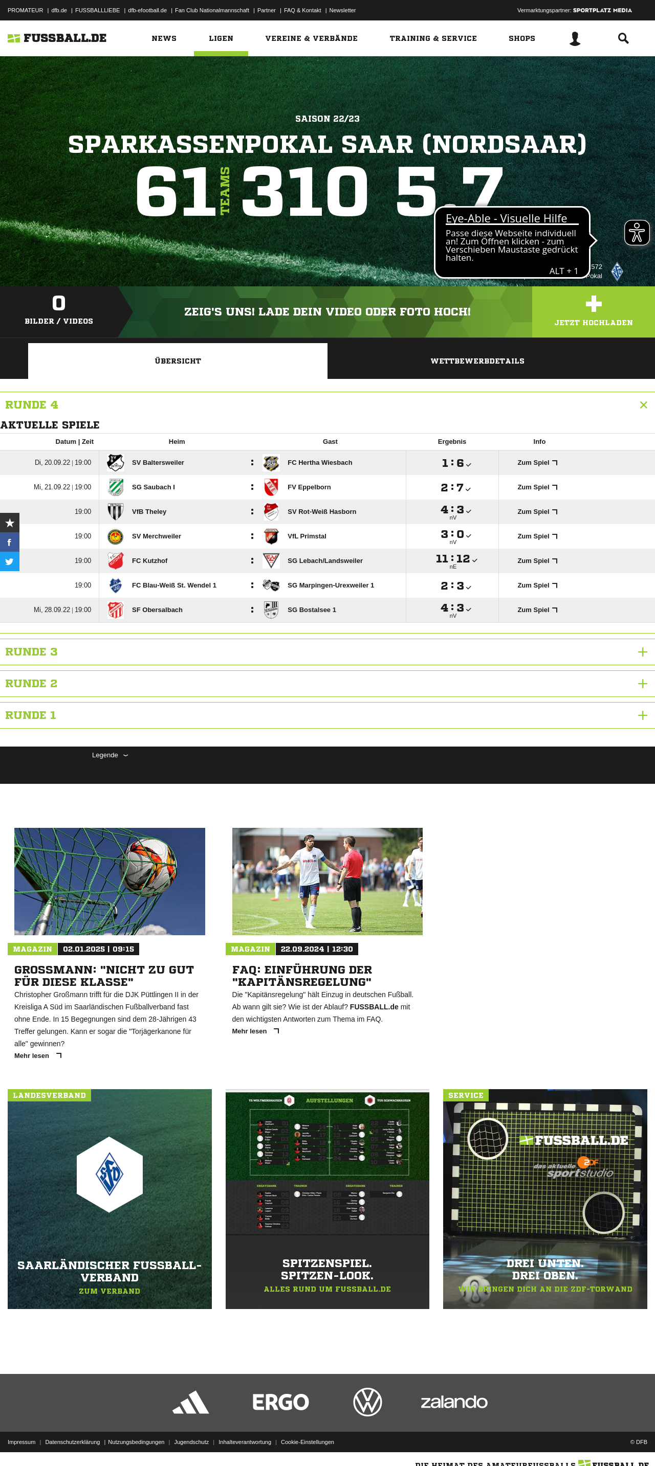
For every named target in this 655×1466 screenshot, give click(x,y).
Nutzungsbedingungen (136, 1442)
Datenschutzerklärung (72, 1442)
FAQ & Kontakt (302, 10)
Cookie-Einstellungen (307, 1442)
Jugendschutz (191, 1442)
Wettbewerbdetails (477, 361)
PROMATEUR (25, 10)
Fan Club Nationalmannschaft (212, 10)
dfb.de (59, 10)
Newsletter (343, 10)
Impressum (21, 1442)
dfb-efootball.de (147, 10)
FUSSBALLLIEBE (97, 10)
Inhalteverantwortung (245, 1442)
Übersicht (178, 361)
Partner (266, 10)
